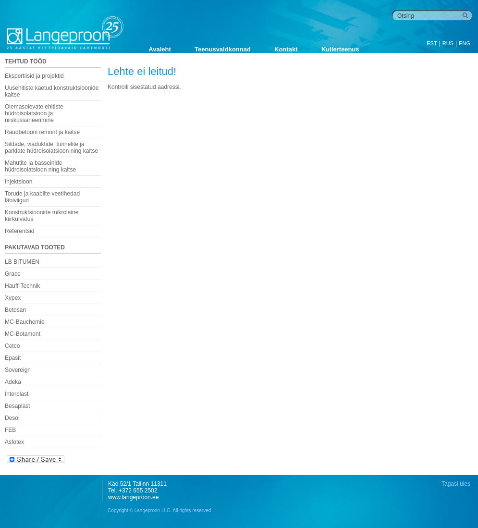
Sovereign (18, 370)
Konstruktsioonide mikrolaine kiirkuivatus (41, 215)
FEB (10, 430)
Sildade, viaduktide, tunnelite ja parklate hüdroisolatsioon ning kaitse (51, 147)
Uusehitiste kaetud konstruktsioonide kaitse (51, 91)
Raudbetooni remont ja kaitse (42, 132)
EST (432, 43)
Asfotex (14, 442)
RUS (447, 43)
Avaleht (159, 49)
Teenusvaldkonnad (223, 49)
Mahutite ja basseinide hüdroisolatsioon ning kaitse (40, 166)
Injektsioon (18, 181)
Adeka (13, 382)
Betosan (15, 310)
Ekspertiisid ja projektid (34, 76)
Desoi (12, 418)
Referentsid (19, 231)
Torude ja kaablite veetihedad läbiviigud (42, 197)
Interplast (16, 394)
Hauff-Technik (22, 285)
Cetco (12, 346)
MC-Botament (22, 334)
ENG (464, 43)
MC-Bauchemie (25, 322)
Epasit (13, 358)
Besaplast (17, 406)
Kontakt (285, 49)
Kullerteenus (340, 49)
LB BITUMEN (22, 261)
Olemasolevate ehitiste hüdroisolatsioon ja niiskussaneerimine (34, 113)
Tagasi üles (455, 483)
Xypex (13, 298)
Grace (13, 273)
